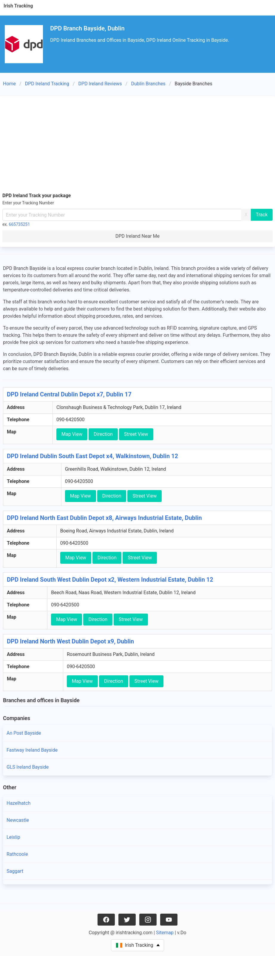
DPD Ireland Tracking (47, 84)
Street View (136, 434)
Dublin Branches (148, 84)
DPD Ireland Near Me (137, 236)
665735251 (19, 224)
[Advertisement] (137, 143)
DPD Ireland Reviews (100, 84)
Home (9, 84)
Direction (103, 434)
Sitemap (165, 932)
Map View (71, 434)
